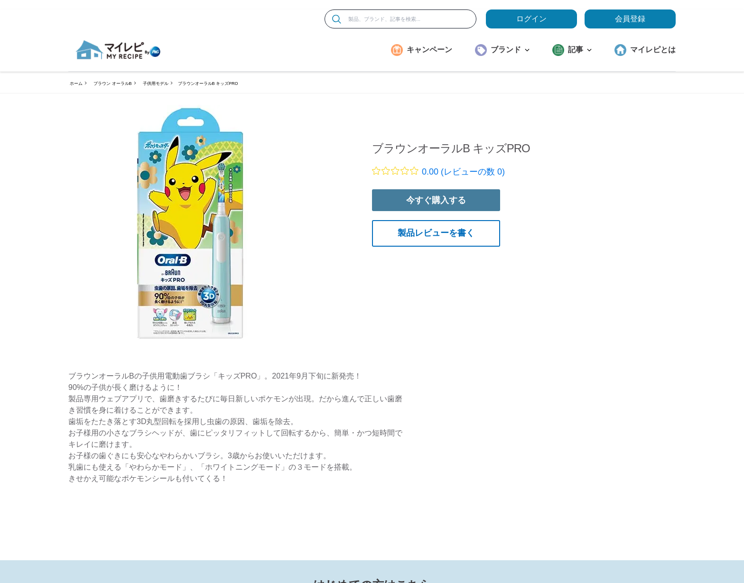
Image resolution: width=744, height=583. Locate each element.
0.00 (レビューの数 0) (463, 171)
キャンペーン (429, 50)
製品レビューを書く (436, 233)
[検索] (336, 19)
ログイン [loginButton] (531, 19)
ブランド (510, 50)
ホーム (76, 83)
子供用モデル (155, 83)
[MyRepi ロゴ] (118, 50)
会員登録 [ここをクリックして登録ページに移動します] (630, 19)
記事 (580, 50)
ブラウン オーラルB (112, 83)
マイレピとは (653, 50)
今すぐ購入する (436, 200)
